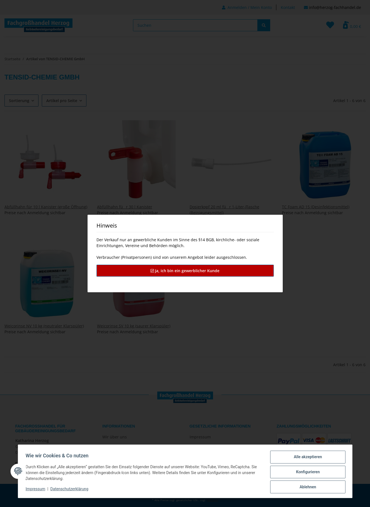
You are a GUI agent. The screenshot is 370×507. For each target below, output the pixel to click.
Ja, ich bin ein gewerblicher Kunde (185, 270)
